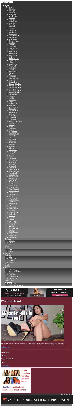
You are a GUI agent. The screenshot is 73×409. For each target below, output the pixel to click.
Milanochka (12, 141)
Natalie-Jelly (13, 64)
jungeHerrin (12, 32)
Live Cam (12, 269)
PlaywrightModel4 (15, 93)
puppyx (11, 205)
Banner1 (7, 266)
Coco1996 (12, 44)
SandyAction (13, 37)
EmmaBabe (12, 119)
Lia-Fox (11, 69)
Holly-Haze (12, 221)
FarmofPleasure (14, 169)
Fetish (11, 251)
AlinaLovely (13, 203)
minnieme (12, 216)
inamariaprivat (13, 194)
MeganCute (12, 235)
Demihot (11, 153)
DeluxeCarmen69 (14, 35)
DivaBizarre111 (14, 46)
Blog (6, 267)
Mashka (11, 98)
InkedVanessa (13, 114)
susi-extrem (12, 139)
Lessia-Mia (12, 76)
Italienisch (12, 126)
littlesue (11, 196)
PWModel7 (12, 89)
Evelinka (11, 130)
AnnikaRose (13, 73)
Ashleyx (11, 57)
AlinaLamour (13, 112)
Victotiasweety (13, 48)
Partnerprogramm (66, 394)
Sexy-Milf (12, 105)
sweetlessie (12, 143)
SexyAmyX (12, 135)
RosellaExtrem (13, 176)
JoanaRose (12, 146)
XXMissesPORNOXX (16, 121)
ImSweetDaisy (13, 150)
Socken (7, 264)
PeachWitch (12, 109)
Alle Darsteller (9, 7)
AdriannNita (13, 53)
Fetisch (7, 248)
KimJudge (12, 25)
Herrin (11, 244)
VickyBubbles (13, 209)
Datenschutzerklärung (16, 285)
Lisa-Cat (11, 217)
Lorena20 (12, 233)
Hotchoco (12, 226)
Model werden (9, 280)
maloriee (11, 273)
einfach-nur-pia (13, 78)
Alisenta (11, 148)
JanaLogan (12, 10)
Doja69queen (13, 94)
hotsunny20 (12, 167)
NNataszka (12, 207)
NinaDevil (12, 230)
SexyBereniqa (13, 110)
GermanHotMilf (14, 200)
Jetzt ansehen (5, 365)
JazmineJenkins (14, 134)
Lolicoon (11, 125)
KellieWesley (13, 66)
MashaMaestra (13, 228)
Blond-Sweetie (13, 182)
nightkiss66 (12, 166)
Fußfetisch (8, 255)
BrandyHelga (13, 30)
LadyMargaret (13, 107)
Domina (11, 242)
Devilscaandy (13, 118)
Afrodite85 (12, 100)
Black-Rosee (13, 52)
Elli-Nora (12, 225)
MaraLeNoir (13, 14)
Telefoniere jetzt (14, 278)
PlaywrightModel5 (15, 84)
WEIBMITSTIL (14, 59)
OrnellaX (12, 192)
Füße (10, 257)
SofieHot (11, 123)
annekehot (12, 27)
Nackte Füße (13, 258)
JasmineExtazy (13, 178)
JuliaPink (12, 43)
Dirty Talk (8, 253)
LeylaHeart (12, 60)
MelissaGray (13, 39)
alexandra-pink (13, 187)
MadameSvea (13, 21)
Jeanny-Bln (12, 71)
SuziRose (12, 155)
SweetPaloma (13, 55)
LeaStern (11, 157)
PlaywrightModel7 (15, 91)
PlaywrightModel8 (15, 87)
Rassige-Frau (13, 82)
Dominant (12, 241)
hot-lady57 (12, 219)
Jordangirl (12, 164)
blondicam (12, 96)
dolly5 (11, 101)
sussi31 (11, 50)
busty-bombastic (14, 198)
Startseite (8, 5)
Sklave (7, 246)
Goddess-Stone (13, 41)
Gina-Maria (12, 237)
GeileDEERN (13, 132)
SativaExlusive (13, 173)
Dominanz (8, 239)
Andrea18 (12, 18)
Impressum (8, 282)
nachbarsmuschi (14, 191)
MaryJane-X (13, 12)
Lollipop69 (12, 68)
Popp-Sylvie (13, 185)
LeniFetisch (12, 275)
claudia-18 (12, 184)
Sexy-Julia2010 (14, 171)
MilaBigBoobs (13, 103)
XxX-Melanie (13, 232)
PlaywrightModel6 (15, 85)
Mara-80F (12, 23)
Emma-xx (12, 80)
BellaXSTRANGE (15, 212)
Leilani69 (12, 28)
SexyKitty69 (13, 151)
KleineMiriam (13, 223)
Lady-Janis (12, 128)
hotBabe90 (12, 214)
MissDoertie (13, 160)
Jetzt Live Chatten (14, 271)
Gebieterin (12, 144)
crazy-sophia (13, 180)
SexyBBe (12, 210)
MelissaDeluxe (13, 116)
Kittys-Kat (12, 9)
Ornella (11, 62)
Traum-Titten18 (14, 189)
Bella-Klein (12, 75)
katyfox (11, 137)
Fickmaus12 (12, 34)
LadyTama (12, 201)
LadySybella (13, 16)
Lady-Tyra (12, 19)
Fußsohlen (12, 260)
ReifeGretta (12, 162)
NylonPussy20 (13, 175)
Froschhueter (13, 159)
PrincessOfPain (14, 276)
